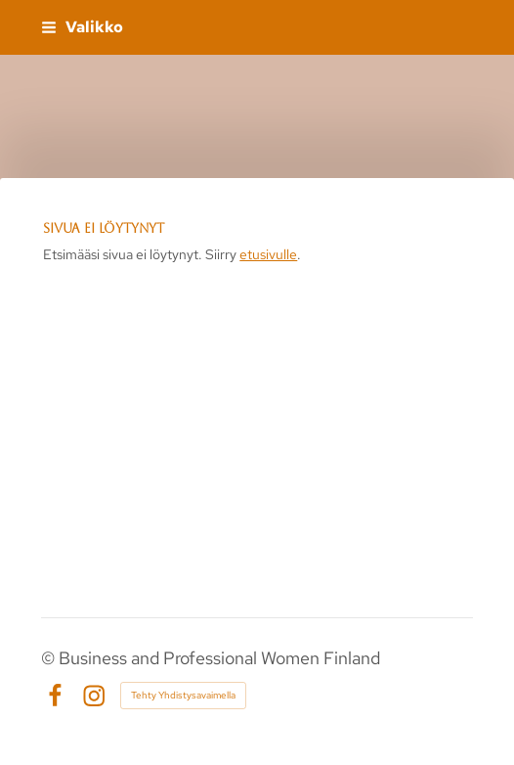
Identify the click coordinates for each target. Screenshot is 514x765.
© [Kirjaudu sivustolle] (50, 658)
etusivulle (268, 254)
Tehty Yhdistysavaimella (183, 695)
